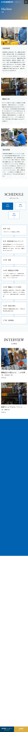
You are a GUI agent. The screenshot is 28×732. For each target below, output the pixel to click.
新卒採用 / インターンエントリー (7, 729)
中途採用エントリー (21, 729)
